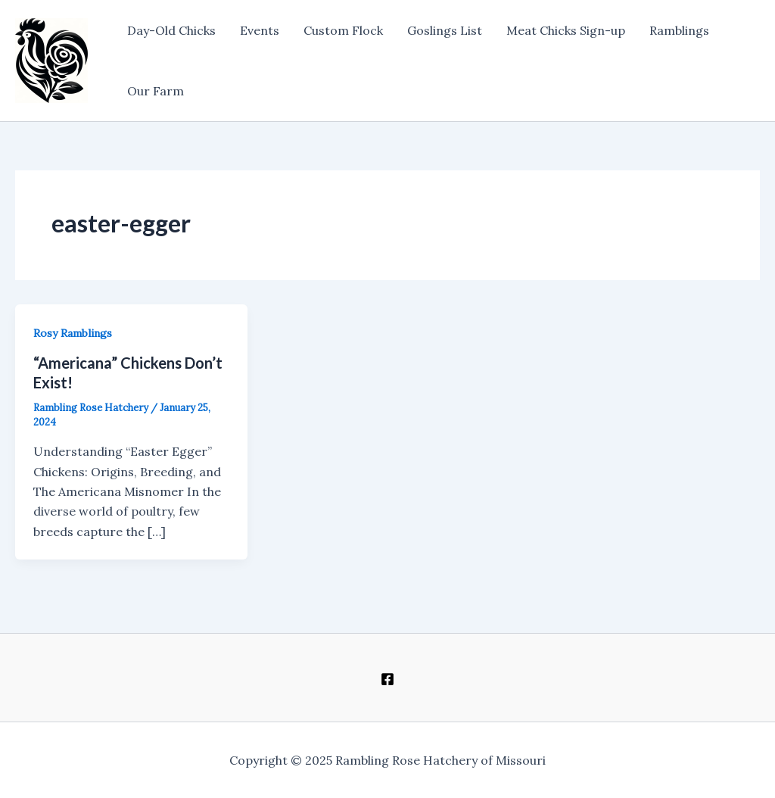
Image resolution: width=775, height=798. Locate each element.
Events (259, 30)
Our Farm (155, 90)
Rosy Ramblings (72, 333)
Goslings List (444, 30)
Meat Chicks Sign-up (565, 30)
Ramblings (679, 30)
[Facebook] (387, 679)
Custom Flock (343, 30)
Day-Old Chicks (171, 30)
